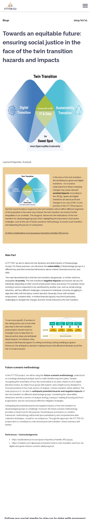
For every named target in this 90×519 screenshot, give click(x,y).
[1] (61, 194)
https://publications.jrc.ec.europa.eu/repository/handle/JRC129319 (38, 231)
